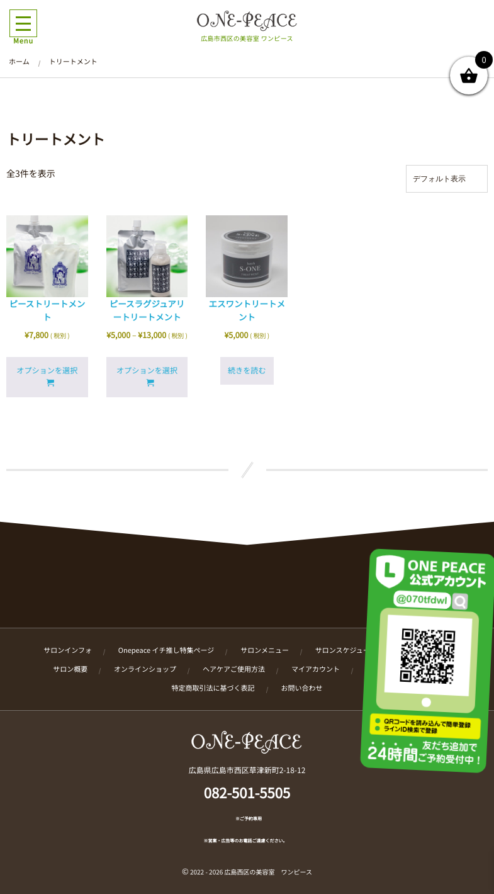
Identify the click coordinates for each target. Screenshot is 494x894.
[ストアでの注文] (447, 179)
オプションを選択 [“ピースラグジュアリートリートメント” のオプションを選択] (146, 370)
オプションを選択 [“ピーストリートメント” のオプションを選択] (46, 370)
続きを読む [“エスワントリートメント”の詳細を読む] (247, 370)
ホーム (19, 62)
